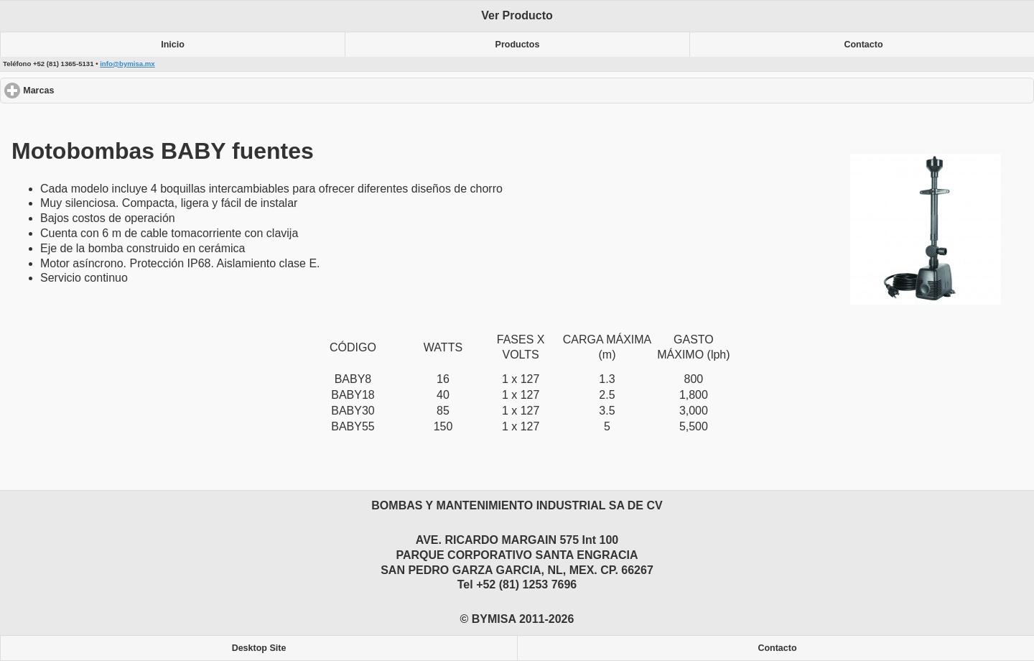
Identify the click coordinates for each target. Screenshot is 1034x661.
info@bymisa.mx (127, 64)
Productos (517, 45)
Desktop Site (259, 648)
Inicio (173, 45)
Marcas (91, 90)
